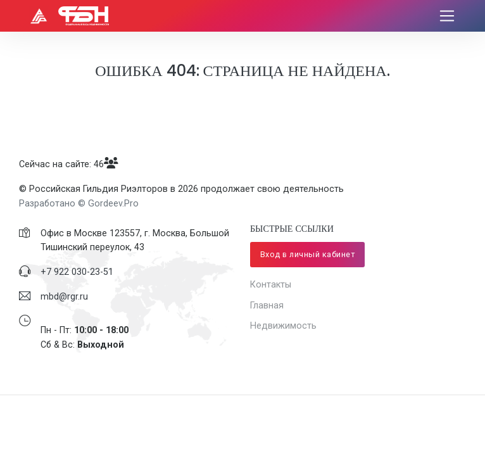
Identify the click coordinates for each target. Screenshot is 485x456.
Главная (267, 305)
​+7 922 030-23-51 (77, 272)
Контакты (270, 284)
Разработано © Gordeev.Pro (79, 203)
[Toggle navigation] (447, 15)
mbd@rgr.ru (64, 296)
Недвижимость (283, 325)
